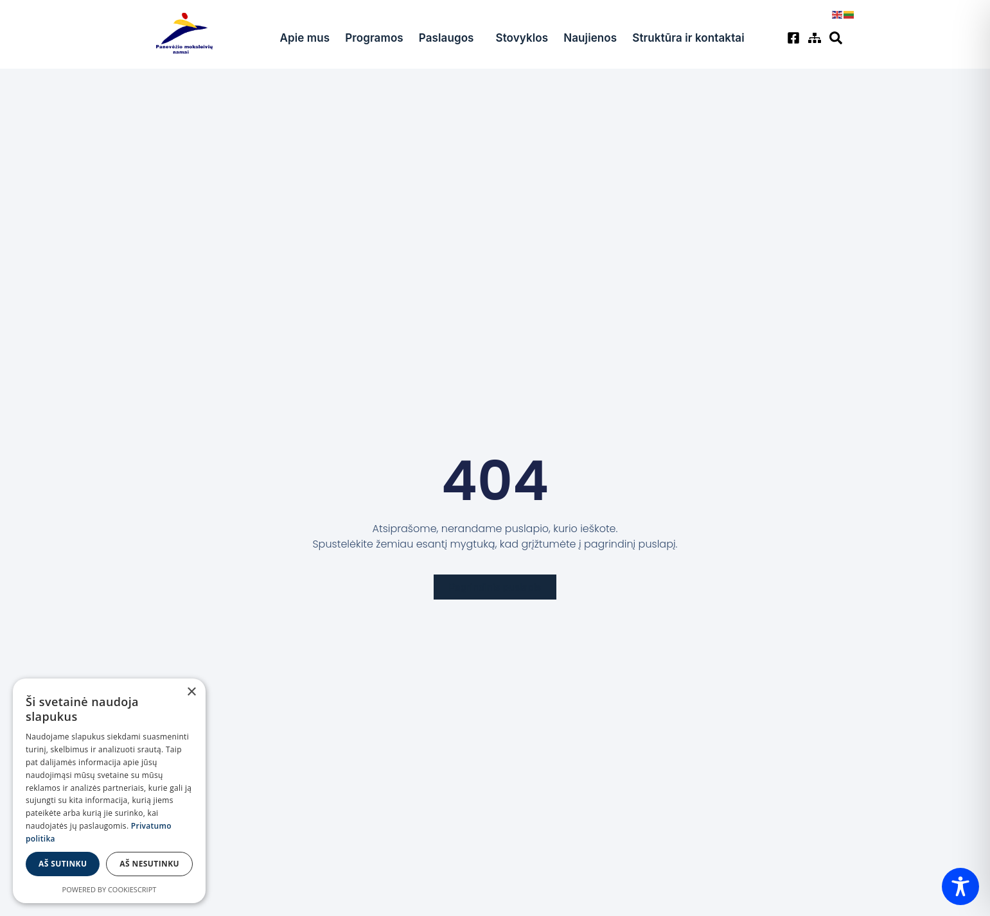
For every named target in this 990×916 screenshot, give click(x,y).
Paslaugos (450, 37)
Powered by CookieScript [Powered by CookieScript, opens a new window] (109, 889)
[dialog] (109, 790)
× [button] (191, 692)
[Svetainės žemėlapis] (816, 37)
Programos (374, 37)
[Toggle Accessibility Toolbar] (960, 886)
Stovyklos (522, 37)
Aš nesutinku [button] (149, 863)
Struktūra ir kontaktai (691, 37)
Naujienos (590, 37)
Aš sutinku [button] (63, 863)
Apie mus (305, 37)
